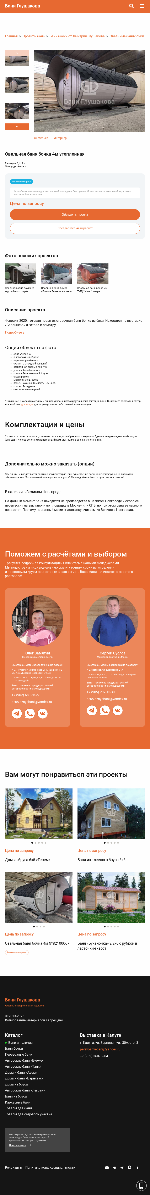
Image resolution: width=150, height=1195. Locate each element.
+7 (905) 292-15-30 (101, 692)
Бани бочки (14, 1048)
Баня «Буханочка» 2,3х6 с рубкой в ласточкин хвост (107, 945)
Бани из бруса (16, 1096)
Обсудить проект (75, 215)
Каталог (13, 1035)
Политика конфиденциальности (50, 1167)
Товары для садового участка (28, 1114)
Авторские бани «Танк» (23, 1066)
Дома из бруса (16, 1084)
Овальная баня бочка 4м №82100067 (37, 943)
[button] (17, 126)
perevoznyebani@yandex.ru (32, 702)
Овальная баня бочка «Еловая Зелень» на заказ (56, 290)
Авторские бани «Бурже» (24, 1060)
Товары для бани (18, 1108)
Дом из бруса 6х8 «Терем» (27, 860)
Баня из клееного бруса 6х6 (101, 860)
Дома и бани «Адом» (21, 1072)
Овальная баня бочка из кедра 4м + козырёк (19, 290)
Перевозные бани (18, 1054)
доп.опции (27, 404)
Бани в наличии (20, 1043)
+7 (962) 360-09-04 (94, 1056)
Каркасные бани (18, 1102)
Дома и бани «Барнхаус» (24, 1078)
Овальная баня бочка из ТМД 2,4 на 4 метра (92, 290)
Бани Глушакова (22, 6)
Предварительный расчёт (75, 228)
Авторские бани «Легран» (25, 1090)
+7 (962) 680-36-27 (26, 695)
